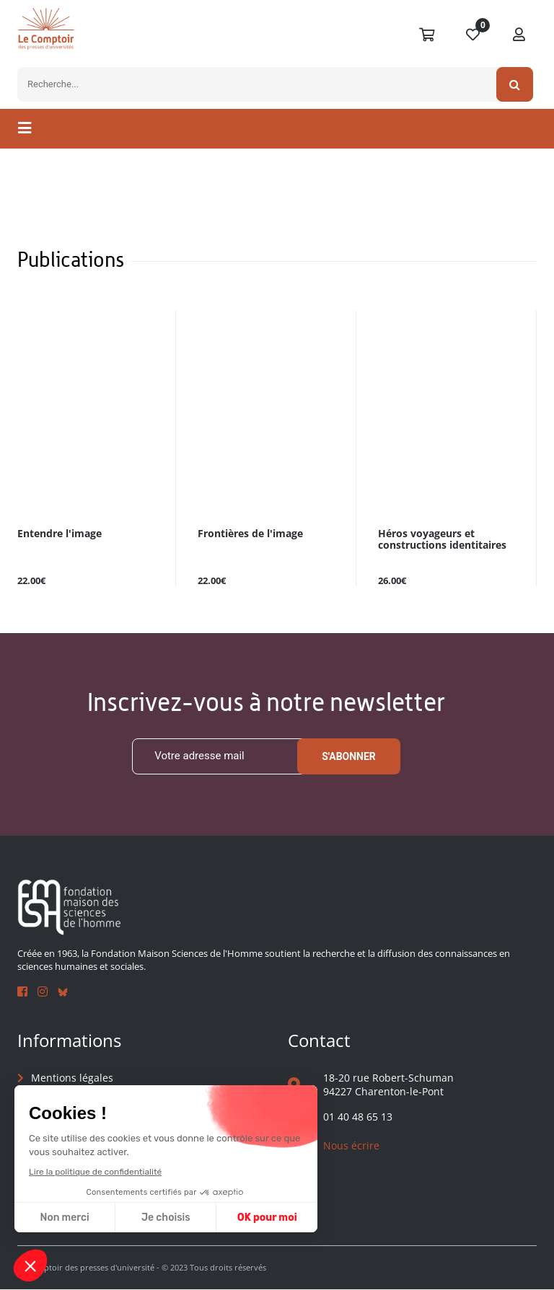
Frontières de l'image (250, 534)
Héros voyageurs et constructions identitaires (442, 539)
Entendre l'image (59, 534)
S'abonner (349, 756)
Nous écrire (351, 1145)
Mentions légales (72, 1077)
